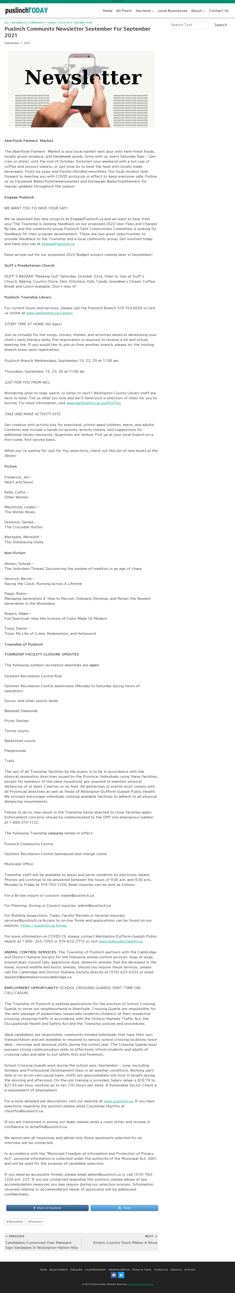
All (6, 23)
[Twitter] (121, 1275)
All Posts (124, 10)
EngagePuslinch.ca (58, 243)
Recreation (83, 23)
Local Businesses (172, 10)
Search (221, 25)
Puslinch (35, 1221)
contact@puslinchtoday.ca (140, 1284)
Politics (65, 23)
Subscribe (76, 1269)
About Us (176, 1269)
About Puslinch (58, 1269)
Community (37, 23)
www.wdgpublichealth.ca (120, 941)
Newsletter (15, 1221)
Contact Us (219, 10)
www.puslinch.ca (118, 1101)
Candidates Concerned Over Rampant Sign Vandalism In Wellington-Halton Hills (41, 1241)
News (52, 23)
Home (108, 10)
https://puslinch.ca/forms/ (44, 925)
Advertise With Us (118, 1269)
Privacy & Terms (141, 1269)
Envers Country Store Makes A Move (120, 1239)
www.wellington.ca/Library (49, 313)
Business (19, 23)
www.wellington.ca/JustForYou (93, 403)
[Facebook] (114, 1275)
